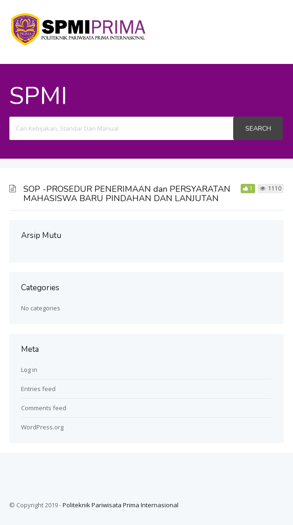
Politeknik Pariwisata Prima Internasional (121, 505)
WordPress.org (42, 427)
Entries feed (38, 389)
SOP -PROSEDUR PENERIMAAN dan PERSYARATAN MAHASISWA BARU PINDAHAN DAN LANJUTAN (126, 193)
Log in (29, 369)
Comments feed (43, 408)
